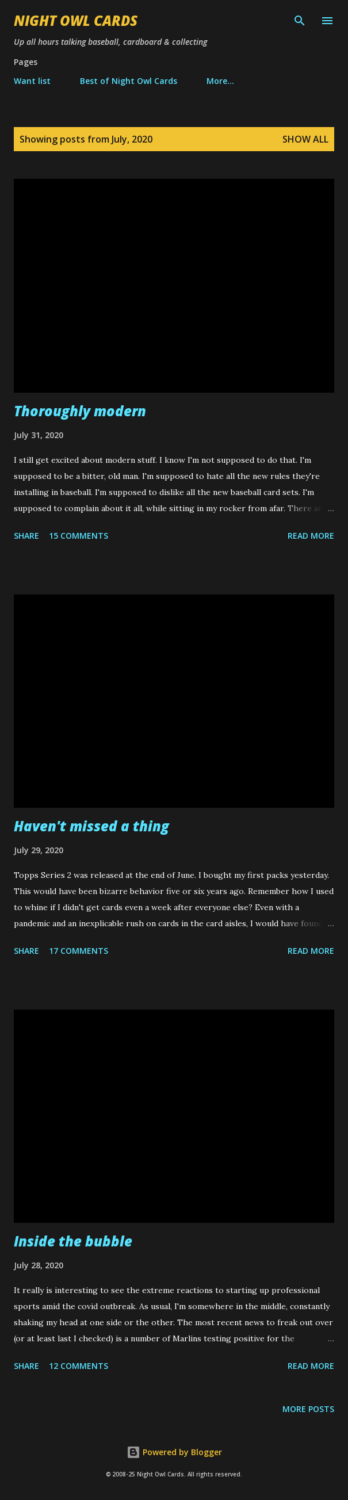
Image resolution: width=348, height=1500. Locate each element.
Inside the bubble (73, 1241)
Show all (305, 139)
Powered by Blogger (174, 1452)
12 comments (78, 1365)
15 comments (78, 535)
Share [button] (26, 535)
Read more (311, 535)
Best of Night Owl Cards (128, 80)
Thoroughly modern (80, 410)
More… (220, 80)
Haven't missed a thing (91, 825)
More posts (308, 1408)
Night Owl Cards (75, 20)
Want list (32, 80)
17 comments (78, 950)
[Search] (300, 21)
